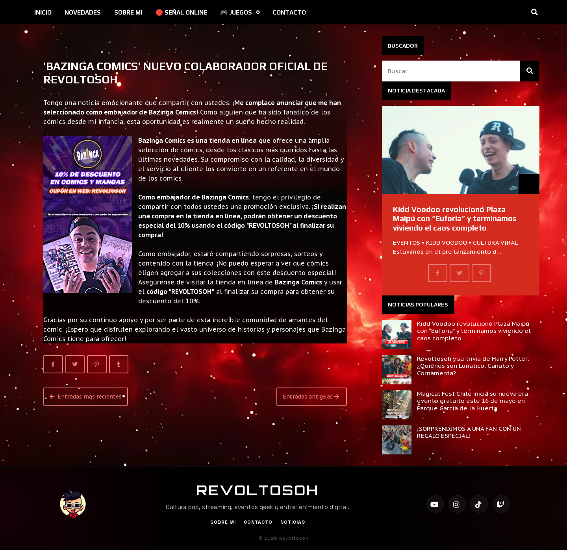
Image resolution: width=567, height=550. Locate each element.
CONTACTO (289, 12)
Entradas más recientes (86, 396)
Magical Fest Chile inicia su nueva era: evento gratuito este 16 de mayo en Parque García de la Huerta (473, 400)
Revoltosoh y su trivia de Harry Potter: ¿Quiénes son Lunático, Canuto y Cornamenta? (473, 365)
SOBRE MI (128, 12)
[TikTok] (479, 504)
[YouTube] (435, 504)
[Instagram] (457, 504)
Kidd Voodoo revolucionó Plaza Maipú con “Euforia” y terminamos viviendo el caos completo (455, 218)
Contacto (258, 522)
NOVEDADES (83, 12)
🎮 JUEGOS (239, 12)
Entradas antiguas (311, 396)
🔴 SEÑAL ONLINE (181, 12)
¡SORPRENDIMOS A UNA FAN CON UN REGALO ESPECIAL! (469, 431)
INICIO (43, 12)
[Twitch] (501, 504)
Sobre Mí (223, 522)
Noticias (292, 522)
